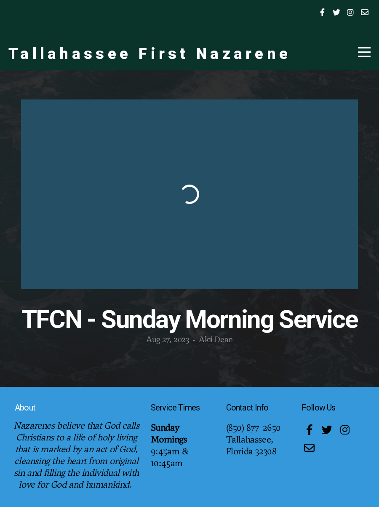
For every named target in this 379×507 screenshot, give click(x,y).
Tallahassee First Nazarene (149, 54)
